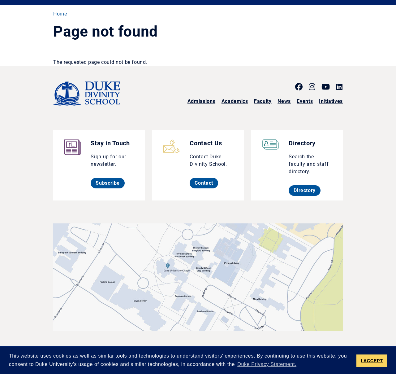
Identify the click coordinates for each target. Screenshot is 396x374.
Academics (235, 101)
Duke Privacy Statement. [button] (266, 364)
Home (60, 14)
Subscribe (110, 183)
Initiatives (331, 101)
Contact (206, 183)
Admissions (201, 101)
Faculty (262, 101)
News (284, 101)
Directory (307, 190)
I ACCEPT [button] (372, 360)
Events (305, 101)
